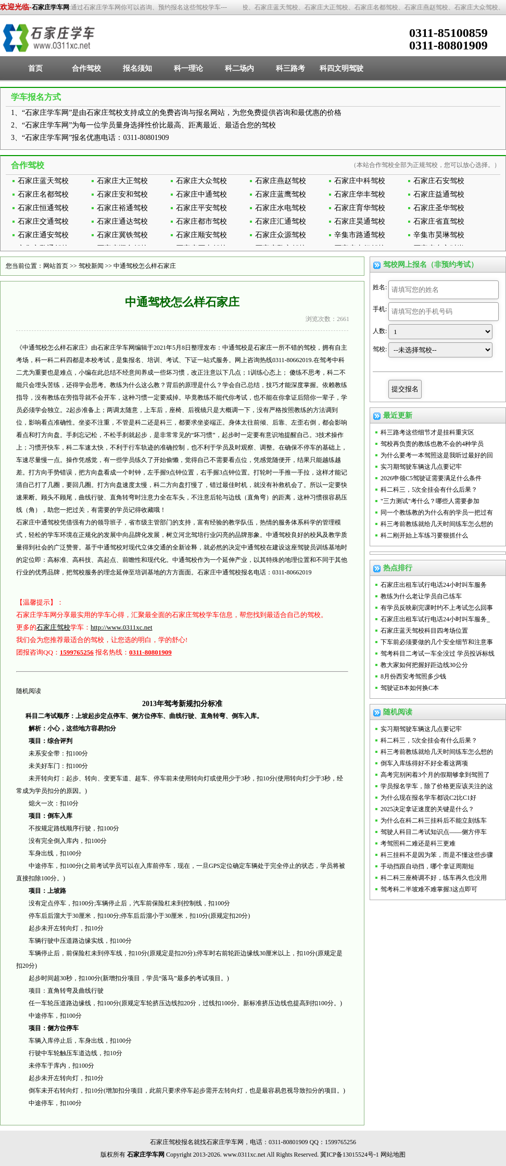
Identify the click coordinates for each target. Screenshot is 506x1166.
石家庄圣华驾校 (438, 208)
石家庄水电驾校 (280, 208)
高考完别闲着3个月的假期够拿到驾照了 (435, 774)
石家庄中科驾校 (359, 181)
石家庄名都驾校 (43, 194)
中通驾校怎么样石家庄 (144, 266)
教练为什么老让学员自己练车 (421, 596)
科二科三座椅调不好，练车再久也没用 (434, 877)
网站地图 (393, 1154)
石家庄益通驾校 (438, 194)
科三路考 (290, 68)
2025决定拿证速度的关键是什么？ (427, 809)
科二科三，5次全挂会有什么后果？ (429, 489)
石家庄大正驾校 (122, 181)
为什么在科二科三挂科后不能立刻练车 (434, 820)
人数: (380, 331)
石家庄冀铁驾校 (122, 235)
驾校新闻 (91, 266)
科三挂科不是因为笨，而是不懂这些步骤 (437, 855)
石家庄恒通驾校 (43, 208)
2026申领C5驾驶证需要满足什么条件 (431, 478)
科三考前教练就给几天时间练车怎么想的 (437, 524)
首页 (35, 68)
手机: (380, 309)
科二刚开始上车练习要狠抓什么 (424, 535)
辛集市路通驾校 (359, 235)
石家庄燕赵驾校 (280, 181)
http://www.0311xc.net (122, 627)
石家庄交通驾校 (43, 221)
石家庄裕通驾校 (122, 208)
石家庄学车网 (50, 7)
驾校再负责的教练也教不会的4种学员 (432, 443)
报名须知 (137, 68)
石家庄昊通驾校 (359, 221)
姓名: (380, 287)
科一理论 (188, 68)
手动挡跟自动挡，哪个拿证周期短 (427, 866)
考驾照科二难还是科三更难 (418, 843)
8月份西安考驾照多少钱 (413, 676)
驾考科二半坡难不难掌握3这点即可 (429, 889)
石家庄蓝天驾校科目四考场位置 (424, 630)
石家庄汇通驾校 (280, 221)
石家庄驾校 (53, 627)
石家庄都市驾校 (201, 221)
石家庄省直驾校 (438, 221)
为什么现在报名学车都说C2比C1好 (428, 797)
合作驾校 (86, 68)
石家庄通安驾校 (43, 235)
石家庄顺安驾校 (201, 235)
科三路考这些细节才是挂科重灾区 (427, 432)
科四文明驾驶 (341, 68)
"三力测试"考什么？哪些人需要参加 (430, 501)
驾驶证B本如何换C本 (410, 687)
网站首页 (55, 266)
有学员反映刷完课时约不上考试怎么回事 (437, 607)
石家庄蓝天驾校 (43, 181)
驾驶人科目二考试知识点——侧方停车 (434, 832)
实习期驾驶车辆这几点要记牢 (421, 466)
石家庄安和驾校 (122, 194)
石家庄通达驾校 (122, 221)
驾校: (380, 349)
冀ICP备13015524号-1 (349, 1154)
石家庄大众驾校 (201, 181)
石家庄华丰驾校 (359, 194)
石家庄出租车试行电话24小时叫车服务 (434, 584)
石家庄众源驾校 (280, 235)
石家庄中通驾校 (201, 194)
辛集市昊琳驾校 (438, 235)
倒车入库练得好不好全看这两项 (424, 763)
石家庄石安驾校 (438, 181)
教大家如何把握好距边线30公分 (424, 665)
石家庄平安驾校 (201, 208)
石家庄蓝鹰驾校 (280, 194)
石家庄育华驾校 (359, 208)
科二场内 (239, 68)
